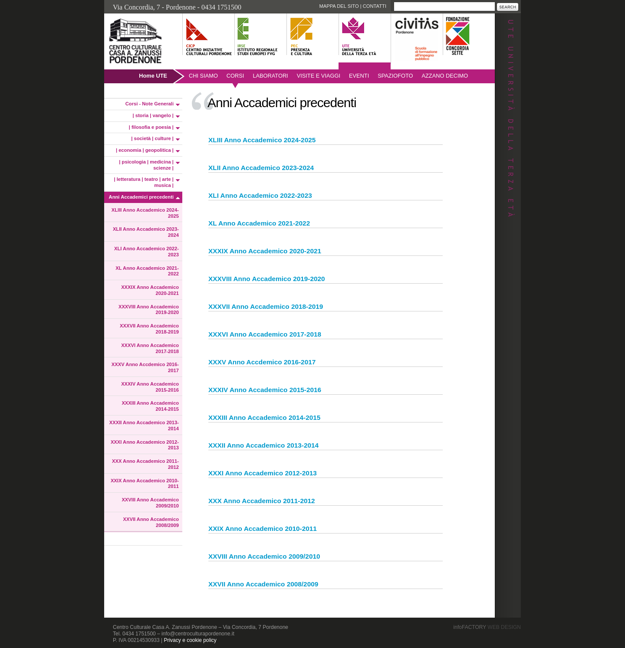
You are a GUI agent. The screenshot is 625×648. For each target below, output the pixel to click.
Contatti (374, 6)
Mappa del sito (339, 6)
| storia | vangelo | (153, 115)
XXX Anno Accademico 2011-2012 (145, 464)
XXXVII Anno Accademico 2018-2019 (149, 328)
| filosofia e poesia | (151, 127)
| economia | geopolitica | (145, 150)
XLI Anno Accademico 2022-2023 (146, 251)
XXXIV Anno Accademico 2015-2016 (150, 387)
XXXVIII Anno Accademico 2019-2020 (148, 309)
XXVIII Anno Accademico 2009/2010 (150, 502)
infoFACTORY (487, 627)
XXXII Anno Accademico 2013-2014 (144, 425)
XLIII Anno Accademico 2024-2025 (145, 213)
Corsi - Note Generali (149, 103)
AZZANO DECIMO (445, 75)
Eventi (359, 75)
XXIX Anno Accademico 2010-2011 (145, 483)
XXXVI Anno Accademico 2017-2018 (150, 348)
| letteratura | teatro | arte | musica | (144, 182)
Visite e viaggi (318, 75)
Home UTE (153, 75)
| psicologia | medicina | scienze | (146, 164)
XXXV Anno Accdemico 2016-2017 (145, 367)
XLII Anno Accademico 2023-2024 (146, 232)
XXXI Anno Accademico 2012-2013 (145, 445)
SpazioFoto (395, 75)
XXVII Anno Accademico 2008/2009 (151, 522)
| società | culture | (152, 138)
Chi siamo (203, 75)
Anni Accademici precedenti (141, 197)
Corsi (235, 75)
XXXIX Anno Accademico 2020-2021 (150, 290)
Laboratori (270, 75)
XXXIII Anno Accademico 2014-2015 (150, 406)
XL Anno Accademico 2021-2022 (147, 271)
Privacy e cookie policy (190, 640)
